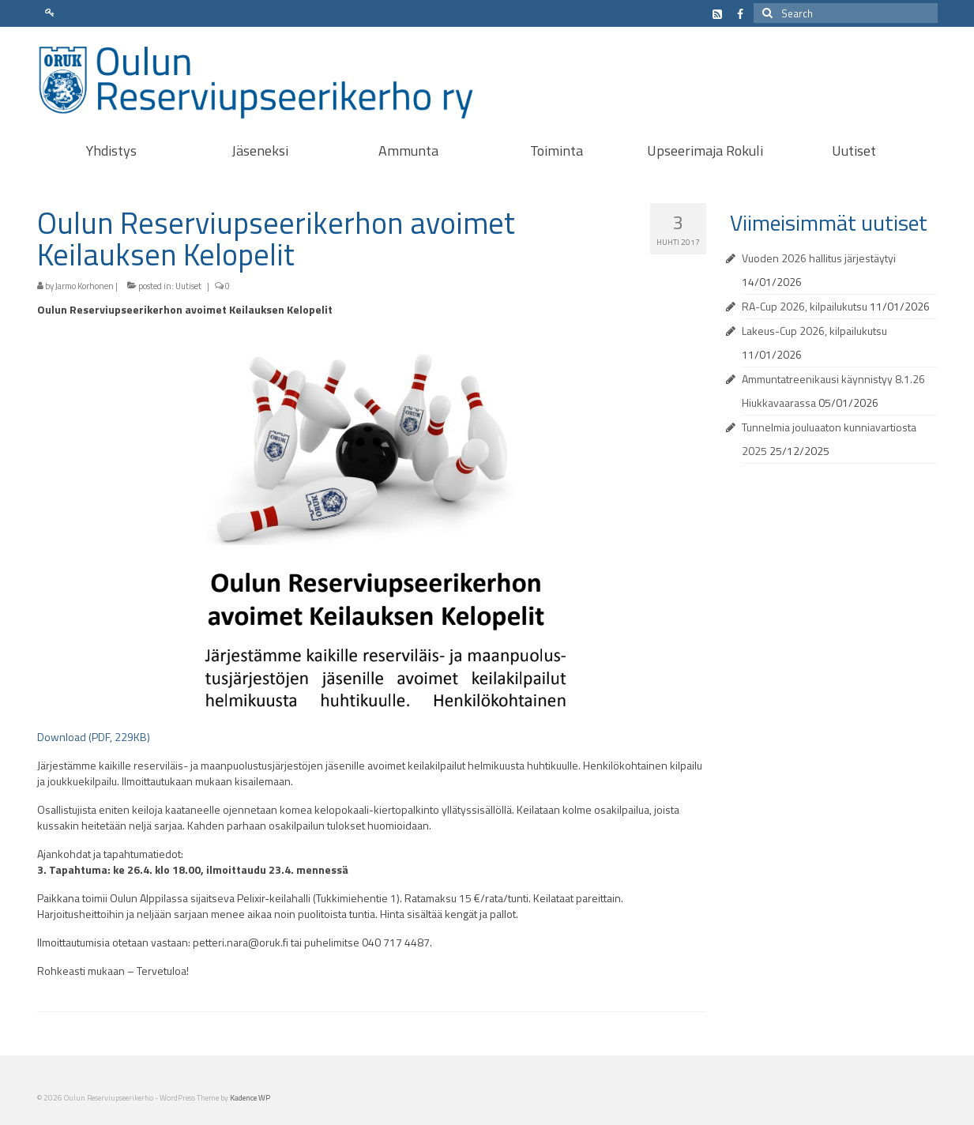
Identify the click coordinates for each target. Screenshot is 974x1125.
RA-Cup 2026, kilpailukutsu (804, 306)
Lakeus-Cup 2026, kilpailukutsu (814, 330)
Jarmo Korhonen (84, 286)
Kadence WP (250, 1098)
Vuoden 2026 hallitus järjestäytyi (819, 258)
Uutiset (188, 286)
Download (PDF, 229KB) (93, 736)
